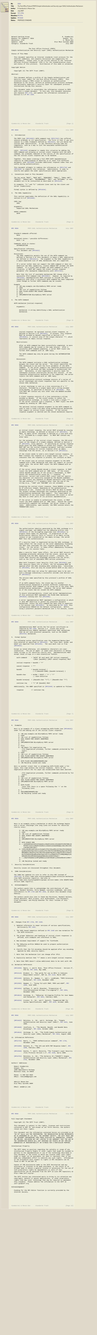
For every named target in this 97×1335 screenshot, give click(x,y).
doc (4, 5)
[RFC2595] (45, 303)
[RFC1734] (54, 150)
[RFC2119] (57, 198)
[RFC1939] (30, 150)
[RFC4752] (23, 698)
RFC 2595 (32, 692)
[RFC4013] (23, 585)
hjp (2, 4)
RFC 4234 (52, 1106)
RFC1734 (20, 15)
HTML (22, 13)
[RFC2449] (24, 164)
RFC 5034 (6, 10)
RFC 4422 (31, 1022)
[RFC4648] (23, 370)
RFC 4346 (51, 1161)
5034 (19, 4)
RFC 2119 (51, 1075)
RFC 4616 (63, 667)
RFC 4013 (40, 1100)
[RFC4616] (23, 657)
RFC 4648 (36, 1135)
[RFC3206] (30, 177)
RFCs (5, 7)
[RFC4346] (62, 619)
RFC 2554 (42, 984)
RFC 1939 (33, 1070)
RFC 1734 (28, 100)
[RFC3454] (60, 585)
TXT (19, 13)
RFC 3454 (63, 1092)
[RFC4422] (51, 154)
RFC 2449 (30, 102)
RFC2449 (20, 18)
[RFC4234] (41, 207)
